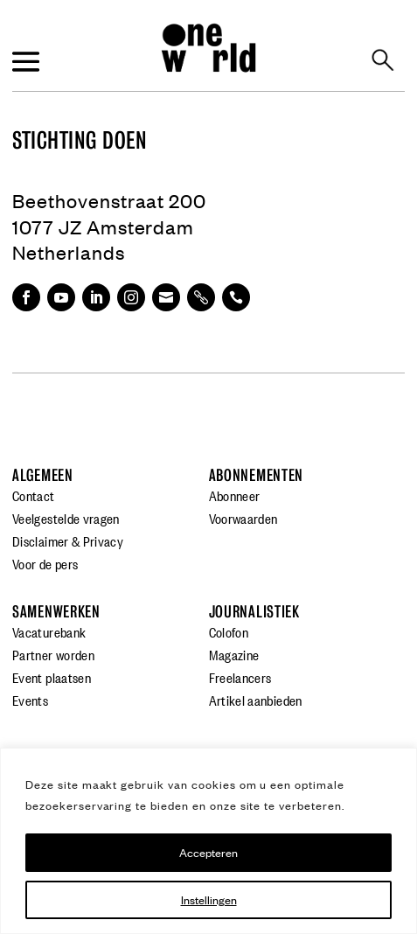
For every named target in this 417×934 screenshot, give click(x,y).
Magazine (234, 654)
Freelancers (240, 677)
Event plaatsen (51, 677)
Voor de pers (45, 563)
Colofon (229, 631)
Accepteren (208, 852)
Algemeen (42, 475)
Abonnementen (256, 475)
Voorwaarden (243, 517)
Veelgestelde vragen (66, 517)
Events (30, 699)
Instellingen (209, 899)
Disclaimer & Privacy (67, 540)
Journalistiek (254, 612)
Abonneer (235, 495)
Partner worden (53, 654)
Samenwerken (56, 612)
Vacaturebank (49, 631)
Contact (33, 495)
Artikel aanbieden (255, 699)
